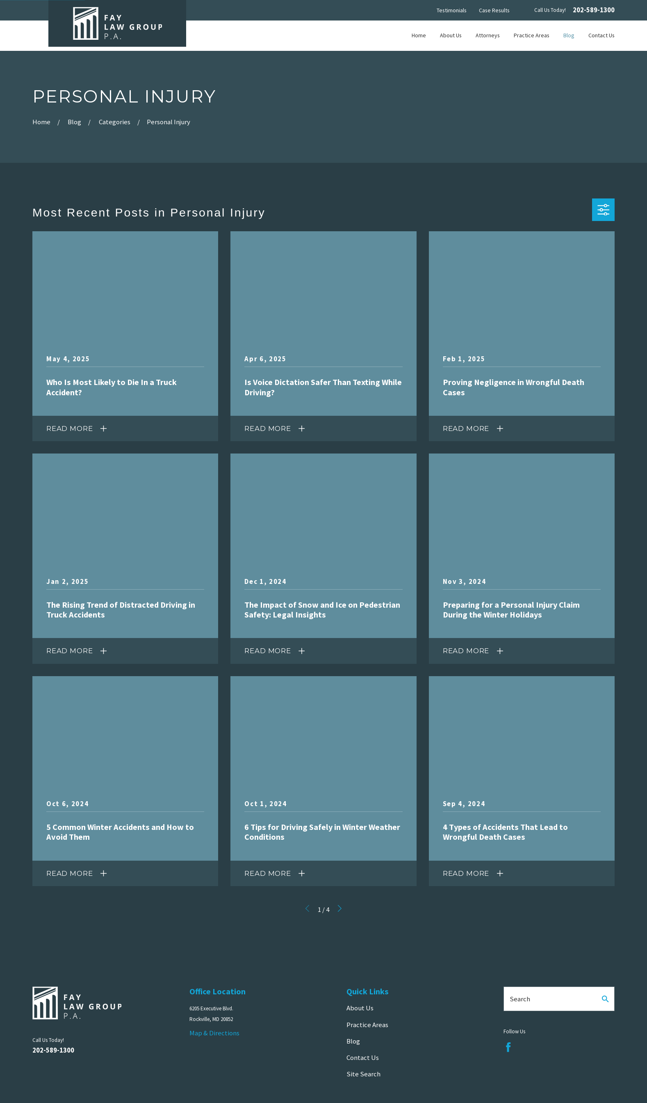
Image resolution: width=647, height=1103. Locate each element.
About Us (360, 1007)
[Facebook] (508, 1047)
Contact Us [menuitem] (601, 35)
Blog (353, 1041)
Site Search (363, 1073)
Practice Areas (367, 1024)
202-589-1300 (594, 10)
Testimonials (452, 10)
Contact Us (362, 1057)
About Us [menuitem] (451, 35)
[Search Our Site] (605, 999)
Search (520, 998)
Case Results (494, 10)
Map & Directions (214, 1032)
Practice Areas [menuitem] (531, 35)
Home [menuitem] (419, 35)
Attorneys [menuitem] (488, 35)
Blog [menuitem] (568, 35)
